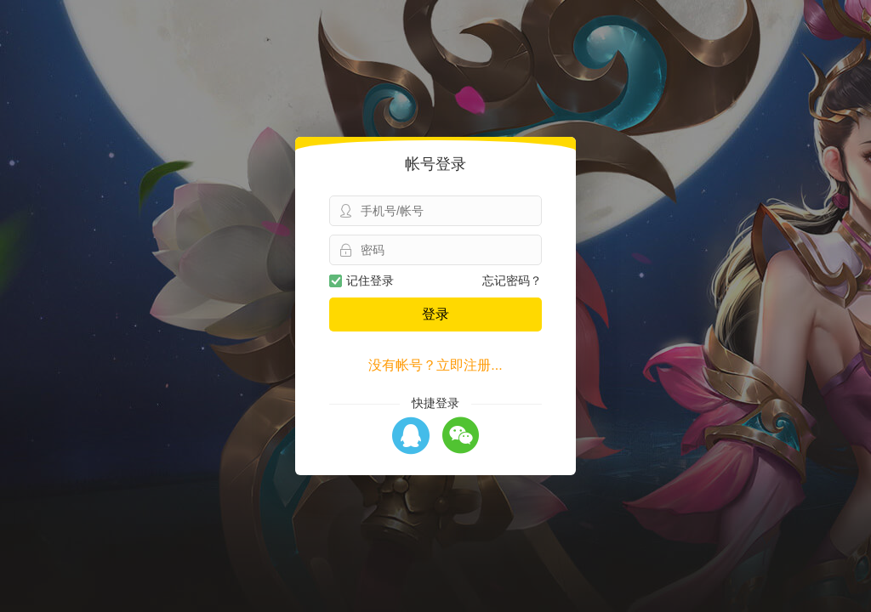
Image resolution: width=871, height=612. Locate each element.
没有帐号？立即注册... (435, 365)
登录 (435, 314)
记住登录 (361, 280)
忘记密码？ (512, 280)
